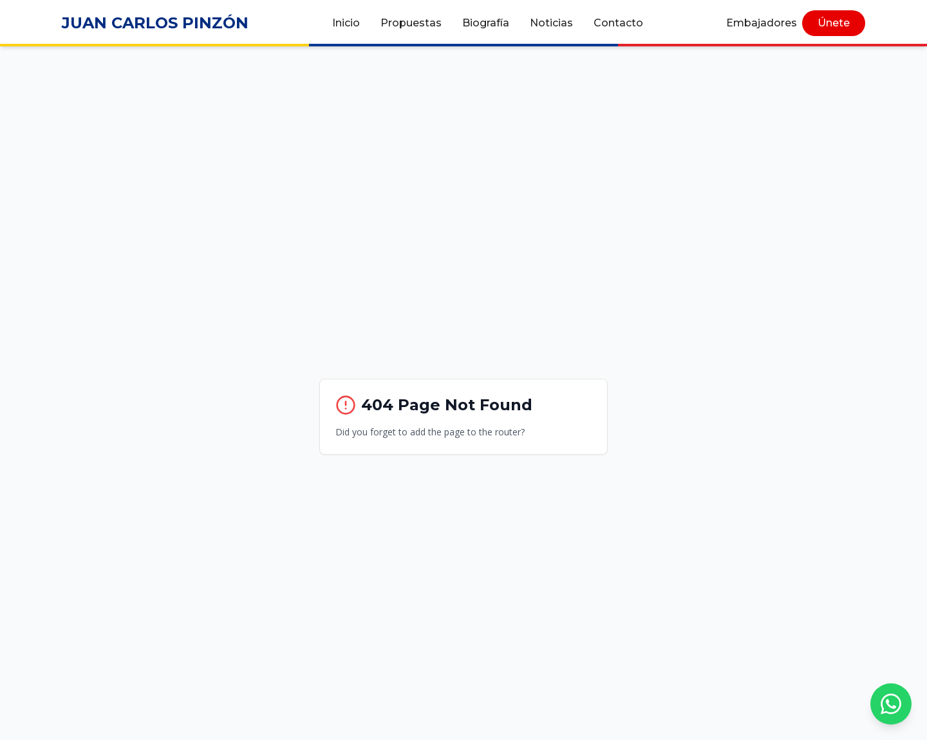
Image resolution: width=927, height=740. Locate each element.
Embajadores (761, 23)
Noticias (551, 23)
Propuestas (411, 23)
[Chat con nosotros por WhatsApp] (891, 704)
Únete (834, 23)
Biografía (485, 23)
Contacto (618, 23)
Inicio (346, 23)
